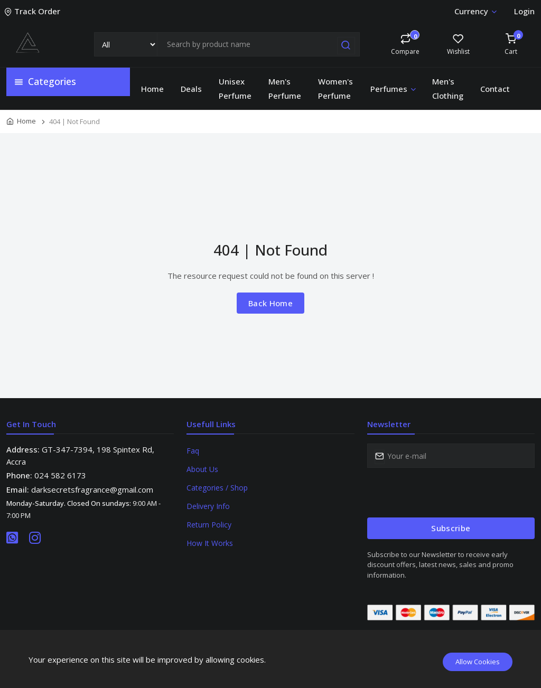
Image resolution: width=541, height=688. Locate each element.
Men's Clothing (447, 88)
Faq (192, 451)
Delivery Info (208, 506)
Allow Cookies (477, 661)
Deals (191, 88)
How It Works (209, 543)
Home (152, 88)
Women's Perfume (335, 88)
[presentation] (447, 492)
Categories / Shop (217, 488)
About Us (202, 469)
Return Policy (208, 525)
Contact (495, 88)
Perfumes (393, 88)
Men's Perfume (284, 88)
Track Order (33, 11)
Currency (475, 11)
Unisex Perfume (235, 88)
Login (524, 11)
